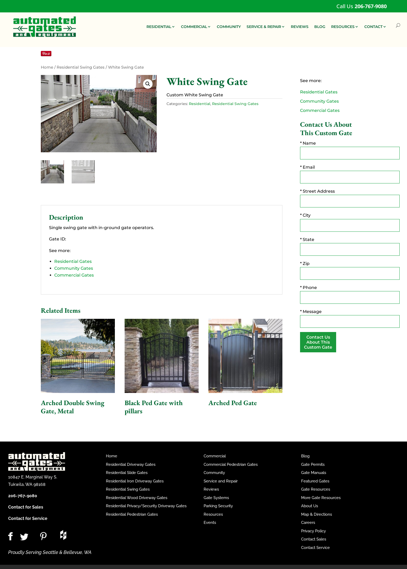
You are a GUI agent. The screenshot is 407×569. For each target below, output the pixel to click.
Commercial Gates (74, 275)
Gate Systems (216, 497)
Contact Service (315, 547)
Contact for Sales (25, 507)
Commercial (215, 456)
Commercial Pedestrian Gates (231, 464)
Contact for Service (27, 518)
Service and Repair (221, 481)
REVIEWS (299, 26)
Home (47, 67)
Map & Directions (316, 514)
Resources (213, 514)
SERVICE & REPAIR (264, 26)
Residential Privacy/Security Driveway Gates (146, 506)
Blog (305, 456)
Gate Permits (313, 464)
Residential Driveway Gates (130, 464)
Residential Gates (73, 261)
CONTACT (373, 26)
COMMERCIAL (194, 26)
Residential (199, 103)
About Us (309, 506)
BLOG (319, 26)
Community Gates (73, 268)
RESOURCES (343, 26)
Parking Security (218, 506)
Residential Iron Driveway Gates (135, 481)
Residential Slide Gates (127, 472)
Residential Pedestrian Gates (132, 514)
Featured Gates (315, 481)
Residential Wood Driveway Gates (136, 497)
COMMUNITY (229, 26)
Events (210, 522)
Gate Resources (315, 489)
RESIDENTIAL (158, 26)
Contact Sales (313, 539)
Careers (308, 522)
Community (214, 472)
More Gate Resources (321, 497)
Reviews (211, 489)
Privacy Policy (313, 531)
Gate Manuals (313, 472)
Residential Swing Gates (81, 67)
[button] (148, 84)
